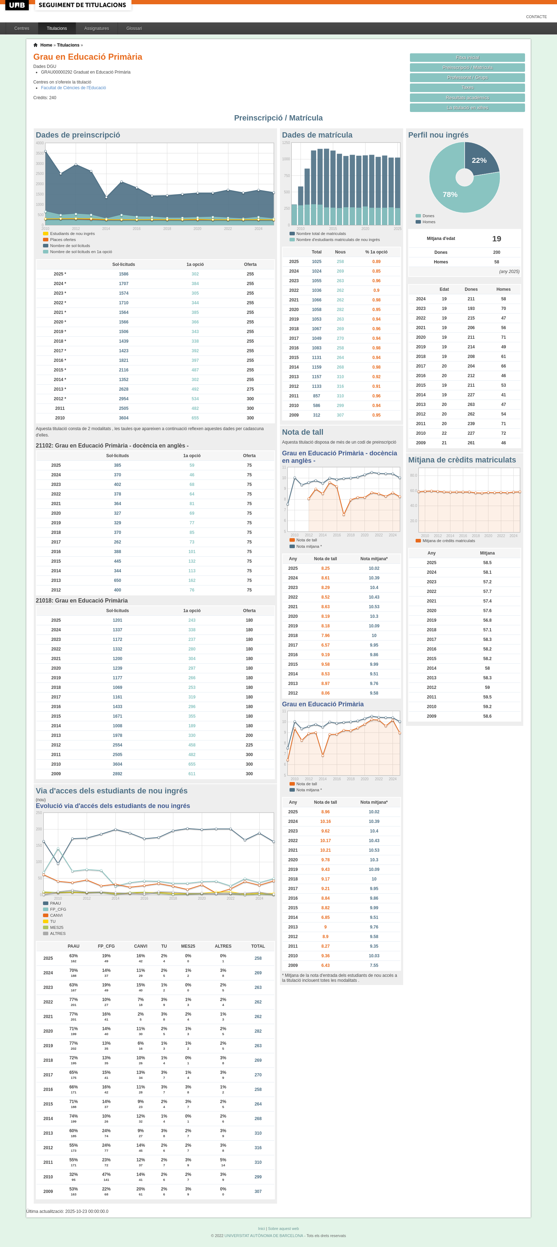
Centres (22, 28)
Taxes (467, 87)
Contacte (536, 17)
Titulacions (57, 28)
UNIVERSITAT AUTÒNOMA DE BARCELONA (264, 1235)
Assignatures (97, 28)
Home (46, 45)
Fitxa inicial (467, 57)
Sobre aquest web (283, 1228)
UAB (17, 5)
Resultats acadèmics (467, 97)
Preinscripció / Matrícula (468, 67)
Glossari (134, 28)
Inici (261, 1228)
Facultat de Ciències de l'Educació (73, 87)
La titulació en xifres (467, 107)
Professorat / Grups (467, 77)
